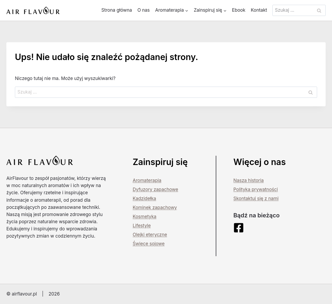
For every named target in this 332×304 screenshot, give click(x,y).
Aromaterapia (147, 180)
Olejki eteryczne (150, 234)
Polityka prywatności (255, 189)
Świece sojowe (149, 243)
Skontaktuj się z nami (256, 198)
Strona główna (116, 10)
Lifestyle (142, 225)
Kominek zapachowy (155, 207)
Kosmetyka (144, 216)
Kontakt (259, 10)
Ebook (238, 10)
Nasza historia (248, 180)
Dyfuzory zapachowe (155, 189)
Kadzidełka (144, 198)
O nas (143, 10)
